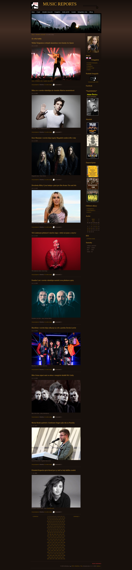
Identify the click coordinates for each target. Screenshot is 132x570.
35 (60, 521)
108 (59, 536)
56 (50, 526)
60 (59, 526)
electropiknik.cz (91, 210)
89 (48, 532)
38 (48, 523)
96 (63, 532)
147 (59, 545)
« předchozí (35, 516)
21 (89, 230)
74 (52, 529)
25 (57, 519)
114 (57, 537)
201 (64, 558)
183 (51, 555)
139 (55, 544)
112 (52, 537)
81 (49, 531)
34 (58, 521)
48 (51, 524)
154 (60, 547)
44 (61, 523)
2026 (93, 221)
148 (61, 545)
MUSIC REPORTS (60, 4)
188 (64, 555)
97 (48, 534)
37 (64, 521)
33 (56, 521)
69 (60, 527)
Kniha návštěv (66, 12)
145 (53, 545)
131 (51, 542)
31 (51, 521)
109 (61, 536)
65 (51, 527)
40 (52, 523)
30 (49, 521)
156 (48, 549)
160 (59, 549)
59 (57, 526)
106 (53, 536)
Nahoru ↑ (99, 566)
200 (61, 558)
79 (63, 529)
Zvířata (89, 64)
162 (64, 549)
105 (51, 536)
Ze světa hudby (48, 84)
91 (52, 532)
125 (52, 541)
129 (63, 541)
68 (58, 527)
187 (61, 555)
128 (60, 541)
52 (60, 524)
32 (54, 521)
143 (48, 545)
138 (52, 544)
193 (60, 557)
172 (56, 552)
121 (59, 539)
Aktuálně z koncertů (47, 12)
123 (64, 539)
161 (61, 549)
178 (55, 554)
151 (52, 547)
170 (51, 552)
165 (55, 550)
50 (56, 524)
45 (63, 523)
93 (57, 532)
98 (50, 534)
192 (57, 557)
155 (63, 547)
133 (56, 542)
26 (59, 519)
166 (57, 550)
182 (48, 555)
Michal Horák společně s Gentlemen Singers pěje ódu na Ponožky (53, 423)
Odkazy (91, 12)
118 (51, 539)
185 (56, 555)
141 (60, 544)
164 (52, 550)
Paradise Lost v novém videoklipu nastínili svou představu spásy (53, 280)
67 (56, 527)
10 (61, 516)
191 (55, 557)
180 (60, 554)
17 (58, 518)
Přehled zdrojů (91, 238)
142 (63, 544)
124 (49, 541)
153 (57, 547)
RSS (73, 566)
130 (48, 542)
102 (60, 534)
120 (56, 539)
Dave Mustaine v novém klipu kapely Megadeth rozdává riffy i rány (54, 138)
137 (49, 544)
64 (49, 527)
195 (48, 558)
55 (48, 526)
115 (60, 537)
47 (49, 524)
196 (51, 558)
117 (48, 539)
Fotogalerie (57, 12)
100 (55, 534)
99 (52, 534)
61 (61, 526)
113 (55, 537)
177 (52, 554)
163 (49, 550)
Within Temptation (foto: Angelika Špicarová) (42, 81)
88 (64, 531)
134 (59, 542)
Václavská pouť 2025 (93, 82)
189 (49, 557)
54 (64, 524)
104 (48, 536)
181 (63, 554)
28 (63, 519)
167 (60, 550)
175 (64, 552)
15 (91, 228)
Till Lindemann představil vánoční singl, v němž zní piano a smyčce (54, 233)
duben (93, 219)
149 (64, 545)
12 (47, 518)
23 (52, 519)
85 (58, 531)
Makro (89, 69)
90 (50, 532)
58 (55, 526)
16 (56, 518)
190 (52, 557)
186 (59, 555)
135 (61, 542)
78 (61, 529)
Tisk (81, 566)
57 (52, 526)
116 (63, 537)
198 (56, 558)
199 (59, 558)
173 (59, 552)
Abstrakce (90, 66)
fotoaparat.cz (91, 208)
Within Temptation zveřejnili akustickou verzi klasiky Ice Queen (53, 43)
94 (59, 532)
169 (48, 552)
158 (53, 549)
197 (53, 558)
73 (50, 529)
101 (57, 534)
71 (64, 527)
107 (56, 536)
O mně (38, 12)
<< (87, 219)
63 (47, 527)
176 (49, 554)
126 (55, 541)
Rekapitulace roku (82, 12)
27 (61, 519)
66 (54, 527)
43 (59, 523)
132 (53, 542)
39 (50, 523)
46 (47, 524)
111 (49, 537)
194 (63, 557)
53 (62, 524)
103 (63, 534)
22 (50, 519)
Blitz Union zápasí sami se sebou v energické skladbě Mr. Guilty (53, 375)
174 (61, 552)
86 (60, 531)
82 (51, 531)
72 (48, 529)
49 (54, 524)
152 (55, 547)
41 (55, 523)
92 (55, 532)
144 (51, 545)
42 (57, 523)
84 (56, 531)
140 (57, 544)
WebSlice (77, 566)
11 (96, 226)
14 (51, 518)
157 (51, 549)
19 (62, 518)
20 (87, 230)
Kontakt (74, 12)
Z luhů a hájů (91, 68)
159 (56, 549)
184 (53, 555)
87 (62, 531)
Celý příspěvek (35, 84)
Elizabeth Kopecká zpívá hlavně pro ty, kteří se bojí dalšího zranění (54, 470)
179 (57, 554)
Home (33, 12)
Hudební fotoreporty (92, 62)
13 (87, 228)
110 (64, 536)
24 (55, 519)
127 (57, 541)
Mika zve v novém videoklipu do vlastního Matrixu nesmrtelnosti (53, 90)
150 (49, 547)
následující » (76, 516)
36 (62, 521)
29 (47, 521)
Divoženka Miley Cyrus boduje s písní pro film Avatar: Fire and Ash (54, 185)
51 (58, 524)
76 (57, 529)
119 (53, 539)
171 (53, 552)
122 (61, 539)
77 (59, 529)
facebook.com (50, 508)
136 (64, 542)
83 (54, 531)
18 (96, 228)
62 (63, 526)
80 (47, 531)
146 (56, 545)
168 (63, 550)
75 (55, 529)
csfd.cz (89, 212)
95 (61, 532)
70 (62, 527)
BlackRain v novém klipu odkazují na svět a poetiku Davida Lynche (54, 328)
